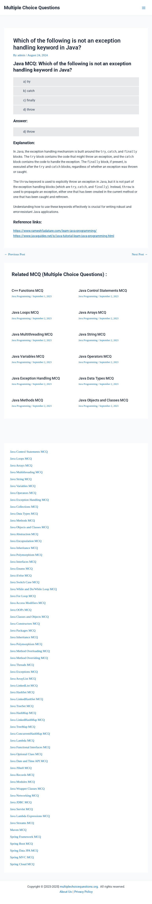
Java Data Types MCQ (96, 378)
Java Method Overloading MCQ (30, 651)
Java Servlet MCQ (21, 809)
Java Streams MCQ (22, 823)
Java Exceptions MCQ (24, 671)
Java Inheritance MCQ (24, 547)
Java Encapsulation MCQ (25, 541)
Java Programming (21, 296)
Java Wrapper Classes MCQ (27, 788)
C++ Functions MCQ (27, 290)
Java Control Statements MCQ (103, 290)
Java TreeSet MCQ (21, 706)
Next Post (140, 254)
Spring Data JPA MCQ (24, 850)
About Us (66, 892)
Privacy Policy (83, 892)
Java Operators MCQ (95, 356)
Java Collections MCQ (24, 506)
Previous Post (14, 254)
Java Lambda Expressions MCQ (30, 816)
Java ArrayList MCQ (23, 678)
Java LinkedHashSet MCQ (26, 699)
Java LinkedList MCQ (24, 685)
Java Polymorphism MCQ (26, 554)
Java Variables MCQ (28, 356)
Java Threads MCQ (22, 664)
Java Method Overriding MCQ (29, 658)
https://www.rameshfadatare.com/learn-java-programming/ (55, 231)
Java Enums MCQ (21, 568)
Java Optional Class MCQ (26, 754)
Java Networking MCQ (24, 795)
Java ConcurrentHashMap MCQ (30, 733)
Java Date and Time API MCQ (29, 761)
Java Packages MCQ (22, 630)
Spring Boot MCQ (21, 843)
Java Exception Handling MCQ (36, 378)
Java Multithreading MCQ (32, 334)
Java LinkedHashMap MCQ (27, 719)
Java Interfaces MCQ (23, 561)
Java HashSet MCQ (22, 692)
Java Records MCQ (22, 774)
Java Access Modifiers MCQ (28, 603)
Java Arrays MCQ (92, 312)
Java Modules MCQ (22, 781)
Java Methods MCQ (27, 400)
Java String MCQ (92, 334)
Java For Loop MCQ (23, 596)
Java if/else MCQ (20, 575)
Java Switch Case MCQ (24, 582)
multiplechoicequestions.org (79, 886)
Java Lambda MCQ (22, 740)
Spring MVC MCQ (22, 857)
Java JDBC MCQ (21, 802)
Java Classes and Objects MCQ (29, 616)
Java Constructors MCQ (25, 623)
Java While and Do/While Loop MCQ (33, 589)
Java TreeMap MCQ (22, 726)
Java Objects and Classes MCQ (103, 400)
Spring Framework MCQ (25, 836)
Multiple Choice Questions (32, 7)
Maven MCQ (18, 829)
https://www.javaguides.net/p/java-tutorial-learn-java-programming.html (63, 236)
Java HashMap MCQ (23, 713)
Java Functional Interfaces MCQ (30, 747)
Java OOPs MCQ (20, 609)
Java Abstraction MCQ (24, 534)
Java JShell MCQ (21, 768)
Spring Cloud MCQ (22, 864)
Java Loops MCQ (25, 312)
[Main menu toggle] (144, 8)
